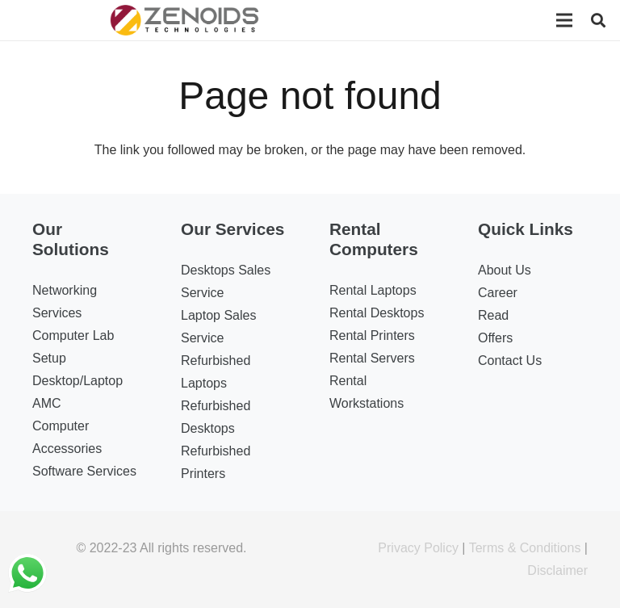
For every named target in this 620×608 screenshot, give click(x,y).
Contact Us (510, 360)
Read (493, 315)
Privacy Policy (418, 548)
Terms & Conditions (525, 548)
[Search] (598, 20)
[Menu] (564, 20)
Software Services (84, 471)
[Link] (184, 20)
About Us (504, 270)
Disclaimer (557, 570)
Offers (495, 338)
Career (497, 293)
